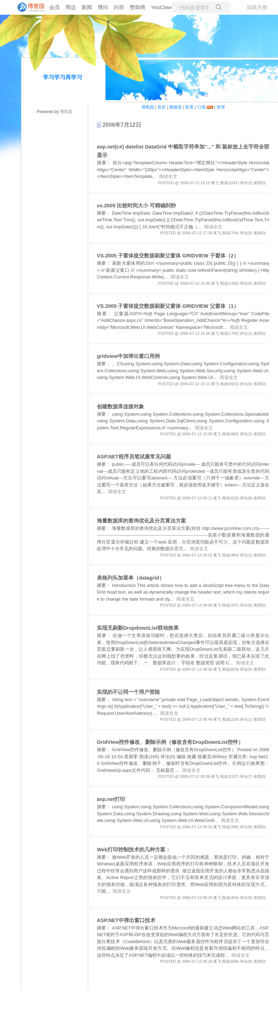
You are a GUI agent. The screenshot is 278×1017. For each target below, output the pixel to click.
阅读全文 (168, 176)
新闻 (86, 7)
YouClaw (161, 7)
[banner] (28, 7)
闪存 (119, 7)
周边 (70, 7)
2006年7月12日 (119, 125)
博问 (103, 7)
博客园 (66, 111)
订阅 (201, 107)
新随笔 (175, 107)
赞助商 (137, 7)
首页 (161, 107)
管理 (220, 107)
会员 (54, 7)
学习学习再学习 (62, 77)
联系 (189, 107)
